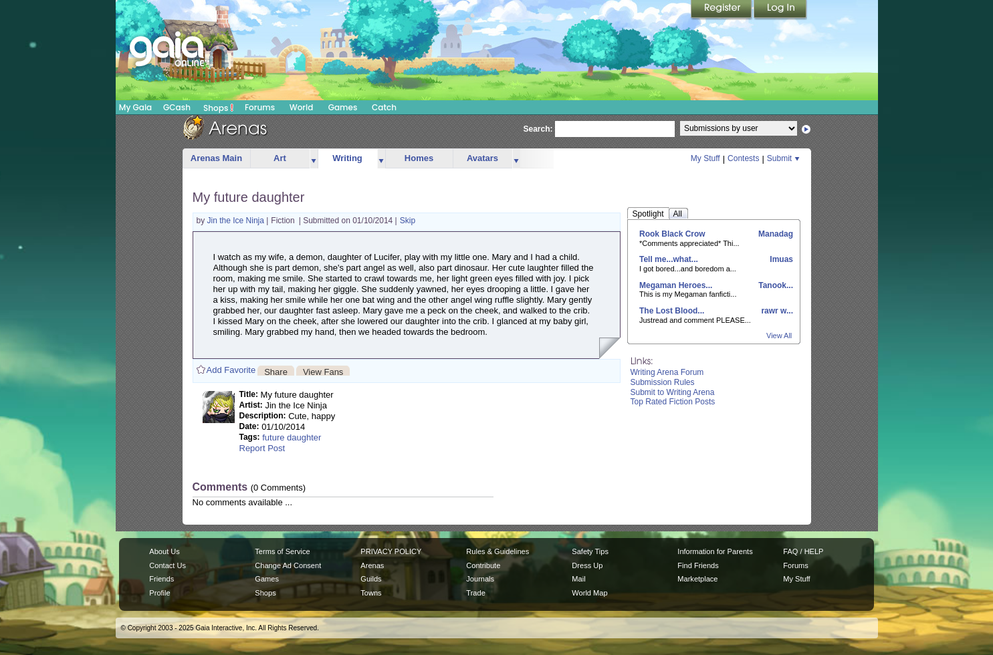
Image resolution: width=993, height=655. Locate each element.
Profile (159, 593)
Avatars (482, 158)
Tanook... (774, 285)
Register (722, 10)
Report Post (262, 448)
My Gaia (135, 107)
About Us (164, 551)
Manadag (774, 234)
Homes (419, 158)
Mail (578, 579)
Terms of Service (282, 551)
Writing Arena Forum (667, 372)
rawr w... (776, 310)
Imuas (780, 259)
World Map (589, 593)
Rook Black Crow (672, 234)
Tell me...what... (668, 259)
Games (343, 107)
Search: (538, 129)
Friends (161, 579)
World (302, 107)
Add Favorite (231, 370)
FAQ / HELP (803, 551)
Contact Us (167, 565)
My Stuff (705, 158)
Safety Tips (590, 551)
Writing (347, 158)
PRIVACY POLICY (390, 551)
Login (780, 10)
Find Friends (697, 565)
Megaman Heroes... (675, 285)
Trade (475, 593)
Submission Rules (663, 382)
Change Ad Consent (288, 565)
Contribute (483, 565)
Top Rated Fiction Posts (673, 401)
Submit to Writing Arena (673, 392)
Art (279, 158)
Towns (370, 593)
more (314, 158)
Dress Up (587, 565)
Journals (480, 579)
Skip (407, 220)
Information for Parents (714, 551)
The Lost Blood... (671, 310)
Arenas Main (216, 158)
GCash (177, 107)
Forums (260, 107)
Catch (384, 107)
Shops (218, 107)
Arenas (372, 565)
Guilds (370, 579)
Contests (743, 158)
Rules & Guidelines (497, 551)
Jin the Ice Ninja (237, 220)
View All (779, 336)
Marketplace (697, 579)
